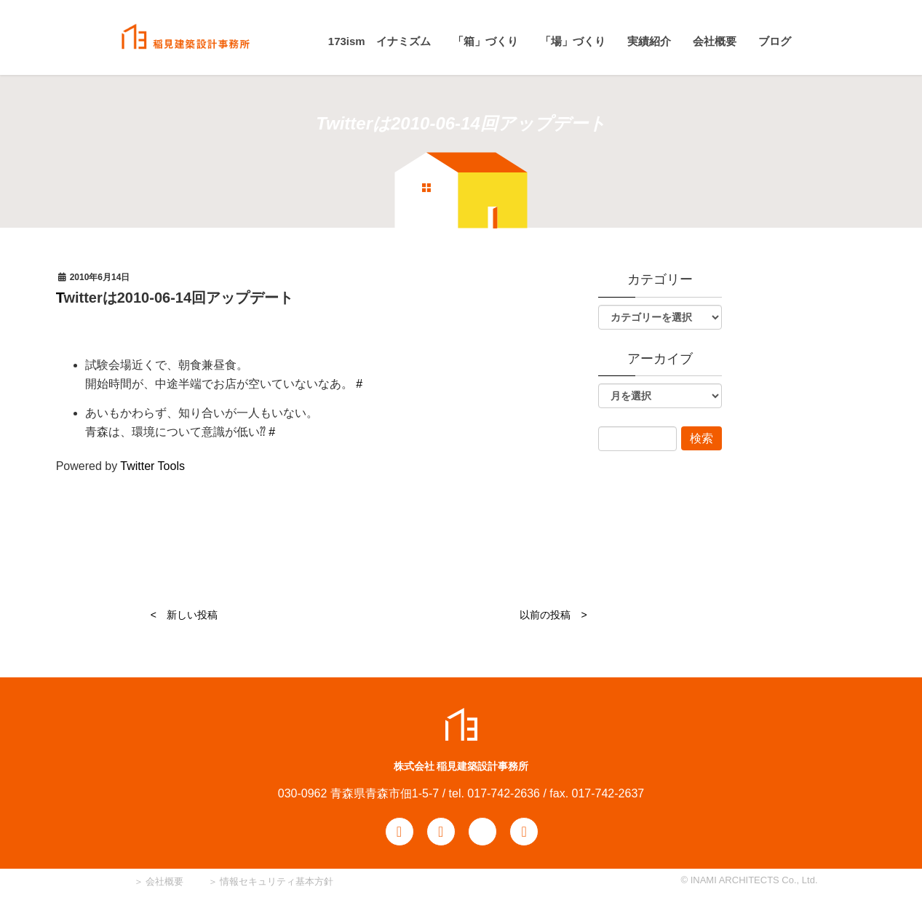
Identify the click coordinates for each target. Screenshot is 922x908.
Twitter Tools (152, 466)
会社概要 (163, 881)
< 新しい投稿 (184, 615)
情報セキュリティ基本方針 (276, 881)
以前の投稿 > (553, 615)
